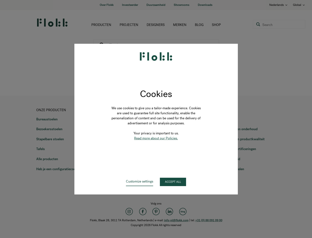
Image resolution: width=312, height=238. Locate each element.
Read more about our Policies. (156, 138)
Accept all (173, 182)
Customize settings (139, 181)
